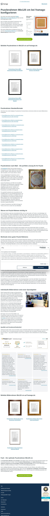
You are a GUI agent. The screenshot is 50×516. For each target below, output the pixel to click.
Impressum (3, 509)
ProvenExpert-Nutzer (12, 375)
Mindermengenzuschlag (6, 490)
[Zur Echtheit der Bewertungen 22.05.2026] (45, 500)
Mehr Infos (44, 338)
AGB (2, 511)
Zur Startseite (4, 499)
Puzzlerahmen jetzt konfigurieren (24, 39)
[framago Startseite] (4, 4)
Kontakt (4, 318)
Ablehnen (25, 267)
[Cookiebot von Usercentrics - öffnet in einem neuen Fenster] (40, 248)
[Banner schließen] (48, 247)
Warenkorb (45, 4)
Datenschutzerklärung (5, 513)
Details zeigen (43, 263)
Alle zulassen (41, 267)
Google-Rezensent (44, 370)
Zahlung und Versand (5, 488)
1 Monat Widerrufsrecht (24, 1)
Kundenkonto (3, 504)
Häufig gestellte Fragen (6, 494)
